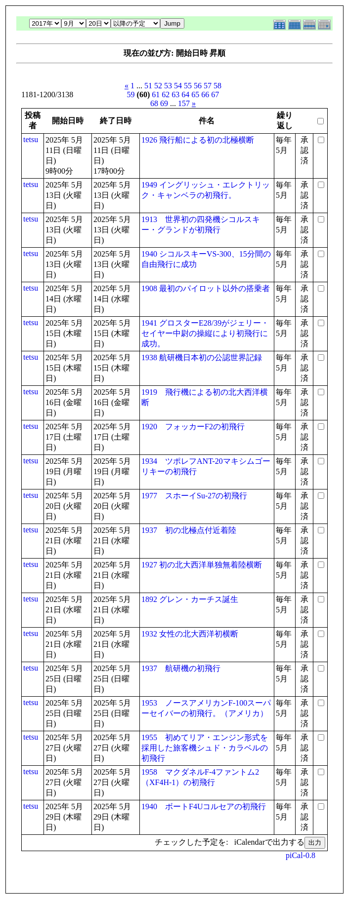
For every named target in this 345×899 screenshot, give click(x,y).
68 (154, 103)
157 (184, 103)
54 (178, 85)
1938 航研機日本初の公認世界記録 (201, 357)
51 (148, 85)
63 (175, 94)
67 (215, 94)
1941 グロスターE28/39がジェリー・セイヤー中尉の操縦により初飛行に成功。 (205, 333)
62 (166, 94)
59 (131, 94)
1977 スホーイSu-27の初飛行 (194, 495)
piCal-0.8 (300, 855)
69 (164, 103)
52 (158, 85)
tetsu (30, 139)
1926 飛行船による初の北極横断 (197, 140)
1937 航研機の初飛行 (180, 668)
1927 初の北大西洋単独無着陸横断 (201, 565)
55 (188, 85)
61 (156, 94)
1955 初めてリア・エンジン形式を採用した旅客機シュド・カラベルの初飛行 (204, 747)
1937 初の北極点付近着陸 (188, 530)
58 (217, 85)
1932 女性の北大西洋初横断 (189, 634)
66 (205, 94)
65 (195, 94)
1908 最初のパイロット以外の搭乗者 (205, 288)
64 (185, 94)
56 (198, 85)
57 (208, 85)
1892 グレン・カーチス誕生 (189, 599)
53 (168, 85)
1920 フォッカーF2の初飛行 (193, 426)
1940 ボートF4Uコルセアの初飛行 (203, 806)
